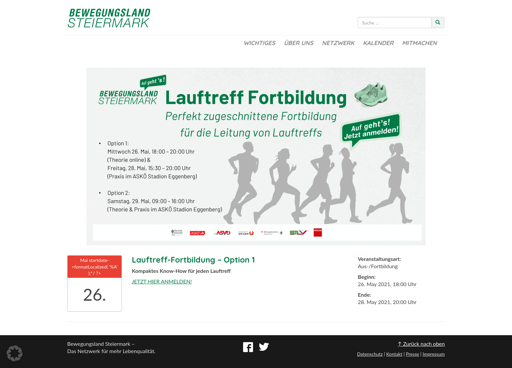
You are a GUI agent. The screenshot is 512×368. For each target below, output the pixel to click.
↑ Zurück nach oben (421, 343)
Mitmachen (419, 43)
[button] (14, 353)
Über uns (298, 43)
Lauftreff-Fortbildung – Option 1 (193, 260)
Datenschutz (370, 354)
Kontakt (394, 354)
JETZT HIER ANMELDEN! (162, 281)
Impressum (434, 354)
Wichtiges (259, 43)
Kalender (378, 43)
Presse (412, 354)
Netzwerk (338, 43)
